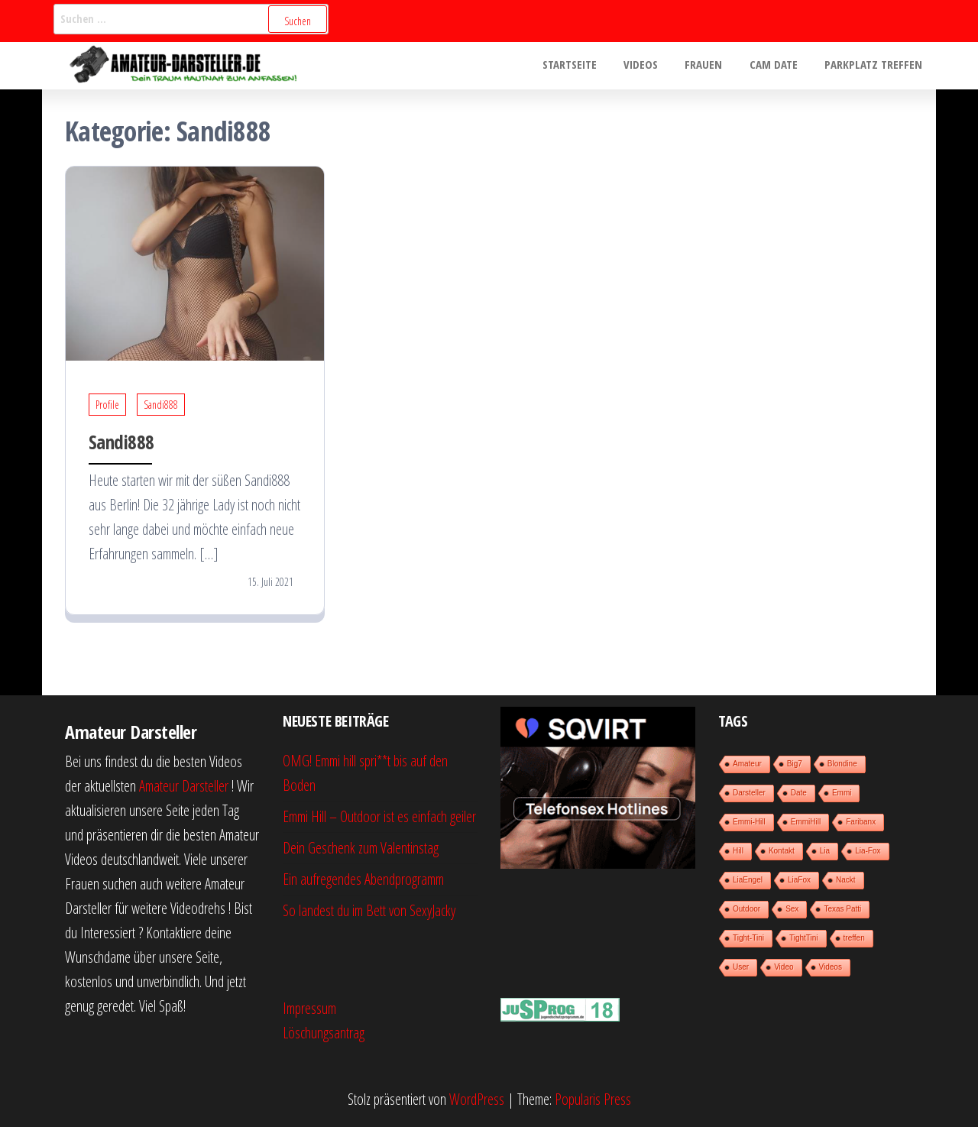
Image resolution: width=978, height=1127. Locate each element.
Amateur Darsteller (183, 786)
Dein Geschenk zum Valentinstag (361, 847)
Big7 (794, 763)
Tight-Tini (748, 938)
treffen (854, 938)
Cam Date (780, 65)
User (741, 967)
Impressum (309, 1008)
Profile (107, 404)
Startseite (588, 65)
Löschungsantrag (323, 1032)
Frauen (714, 65)
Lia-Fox (867, 851)
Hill (738, 851)
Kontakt (782, 851)
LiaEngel (748, 880)
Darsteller (749, 793)
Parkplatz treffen (876, 65)
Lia (825, 851)
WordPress (476, 1099)
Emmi (842, 793)
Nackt (846, 880)
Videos (655, 65)
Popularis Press (593, 1099)
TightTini (803, 938)
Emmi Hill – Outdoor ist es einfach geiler (379, 816)
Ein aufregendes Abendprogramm (363, 879)
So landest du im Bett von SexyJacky (369, 910)
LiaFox (799, 880)
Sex (791, 909)
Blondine (842, 763)
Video (783, 967)
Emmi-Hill (749, 822)
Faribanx (861, 822)
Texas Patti (842, 909)
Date (799, 793)
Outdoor (746, 909)
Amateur (747, 763)
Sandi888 (161, 404)
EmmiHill (806, 822)
